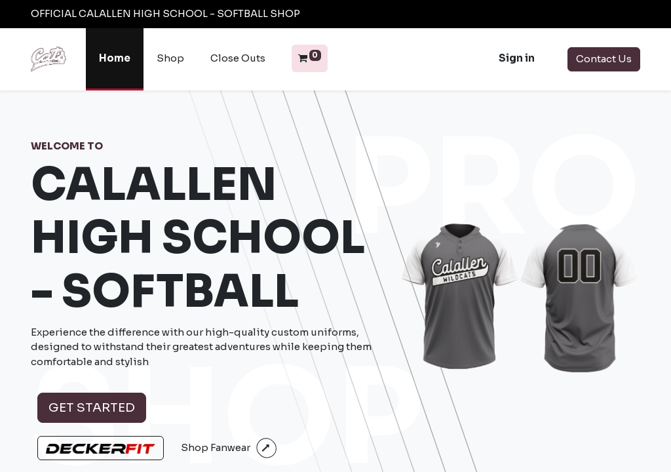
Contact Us (604, 58)
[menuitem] (115, 59)
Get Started (91, 407)
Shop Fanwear (215, 447)
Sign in (517, 58)
